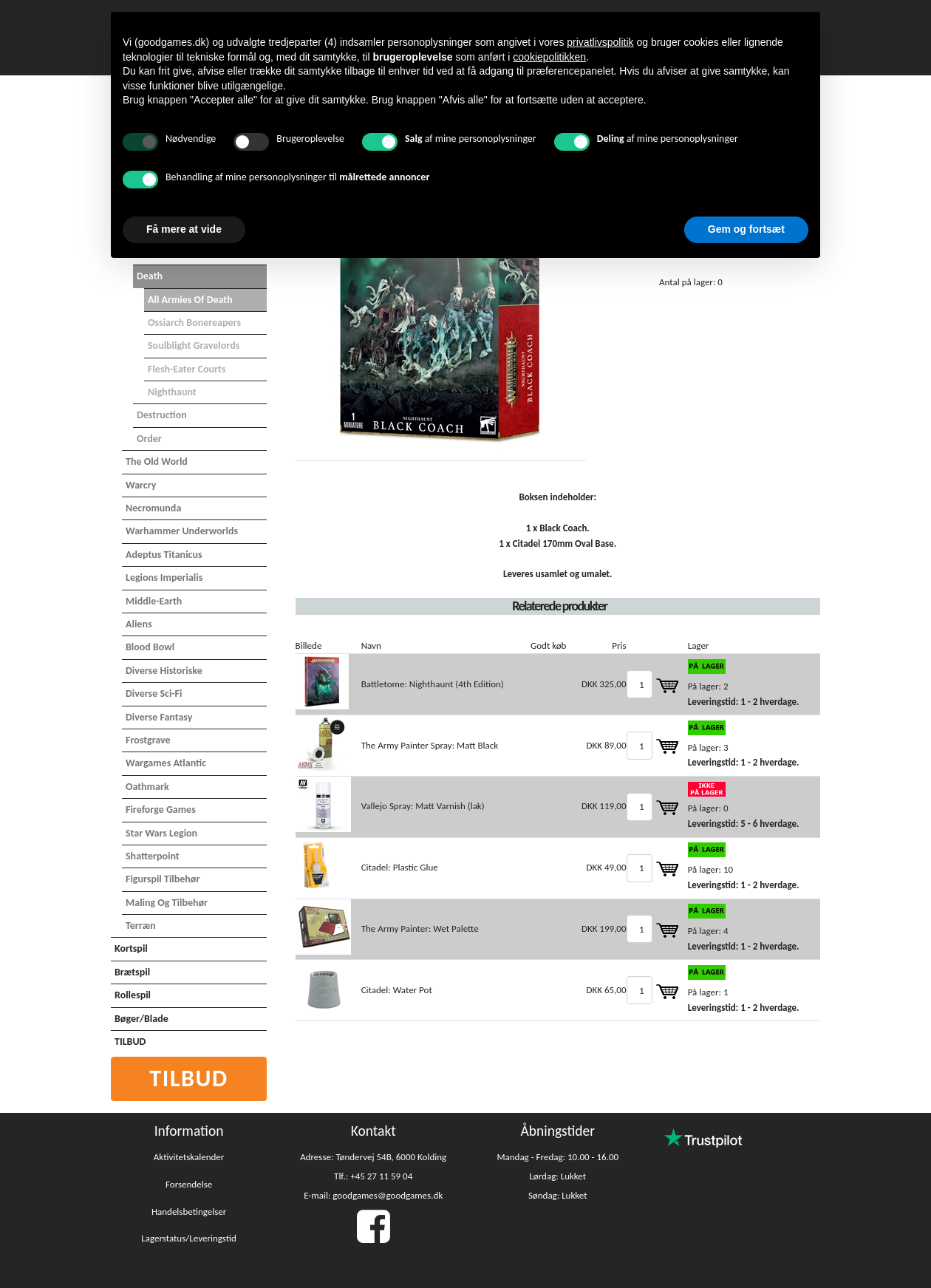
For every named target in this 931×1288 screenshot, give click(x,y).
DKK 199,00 (604, 928)
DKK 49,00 (606, 867)
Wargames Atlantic (166, 763)
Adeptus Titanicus (164, 554)
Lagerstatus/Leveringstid (188, 1238)
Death (150, 276)
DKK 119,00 (604, 805)
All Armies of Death (190, 299)
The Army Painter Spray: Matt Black (430, 745)
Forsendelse (189, 1184)
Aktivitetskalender (189, 1156)
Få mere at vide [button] (184, 229)
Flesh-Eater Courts (186, 369)
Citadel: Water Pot (396, 989)
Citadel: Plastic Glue (399, 867)
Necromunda (153, 508)
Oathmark (147, 786)
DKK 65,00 (606, 989)
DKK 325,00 (604, 683)
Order (149, 438)
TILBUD (130, 1041)
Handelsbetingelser (188, 1211)
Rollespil (133, 995)
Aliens (139, 624)
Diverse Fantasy (159, 717)
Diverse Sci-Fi (154, 693)
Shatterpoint (153, 856)
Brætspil (132, 972)
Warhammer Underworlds (182, 531)
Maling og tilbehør (167, 902)
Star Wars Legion (161, 833)
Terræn (141, 925)
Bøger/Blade (141, 1018)
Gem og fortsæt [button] (746, 229)
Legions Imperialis (164, 577)
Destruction (162, 415)
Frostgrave (148, 740)
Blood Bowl (150, 647)
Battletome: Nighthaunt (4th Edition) (432, 683)
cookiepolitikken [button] (549, 57)
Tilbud (188, 1078)
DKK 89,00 (606, 745)
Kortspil (131, 948)
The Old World (157, 461)
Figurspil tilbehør (163, 879)
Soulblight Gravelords (193, 345)
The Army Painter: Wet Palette (420, 928)
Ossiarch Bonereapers (194, 322)
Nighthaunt (172, 392)
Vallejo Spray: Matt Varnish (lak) (423, 805)
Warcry (141, 485)
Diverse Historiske (164, 670)
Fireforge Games (161, 809)
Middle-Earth (154, 601)
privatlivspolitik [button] (600, 42)
